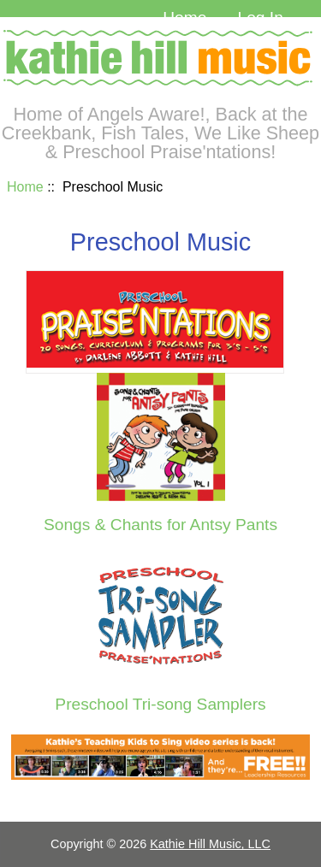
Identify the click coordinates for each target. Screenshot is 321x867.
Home (184, 18)
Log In (259, 18)
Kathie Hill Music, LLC (210, 844)
